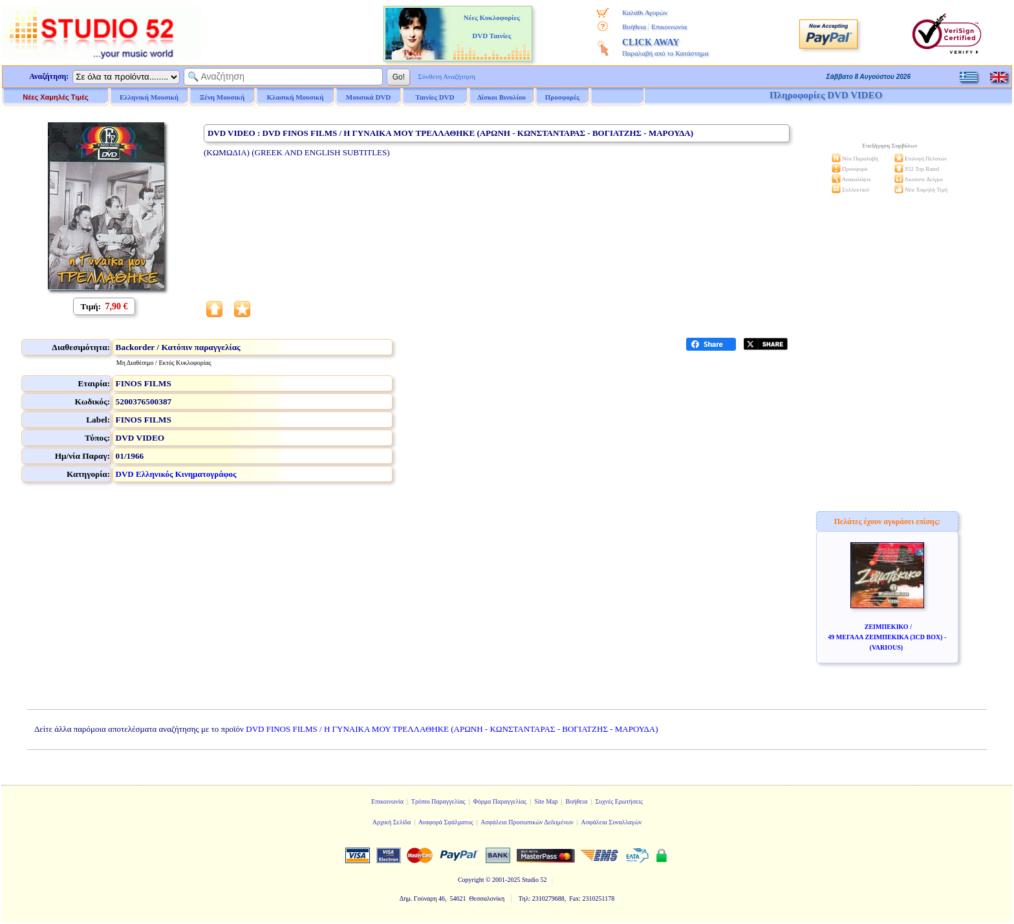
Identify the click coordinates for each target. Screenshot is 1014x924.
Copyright (471, 879)
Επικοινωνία (669, 26)
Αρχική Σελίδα (391, 822)
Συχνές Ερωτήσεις (619, 801)
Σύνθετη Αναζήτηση (446, 76)
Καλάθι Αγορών (644, 12)
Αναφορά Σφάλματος (445, 822)
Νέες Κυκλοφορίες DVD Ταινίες (492, 26)
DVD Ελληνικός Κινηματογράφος (176, 474)
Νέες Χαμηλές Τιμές (55, 97)
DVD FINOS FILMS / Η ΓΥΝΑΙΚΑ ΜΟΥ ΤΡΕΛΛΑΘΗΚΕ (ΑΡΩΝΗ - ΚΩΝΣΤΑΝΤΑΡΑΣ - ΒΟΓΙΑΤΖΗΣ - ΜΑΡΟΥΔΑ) (452, 729)
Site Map (545, 801)
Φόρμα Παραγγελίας (499, 801)
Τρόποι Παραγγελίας (438, 801)
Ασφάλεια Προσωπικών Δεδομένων (527, 822)
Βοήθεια (634, 26)
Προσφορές (562, 97)
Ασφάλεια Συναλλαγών (611, 822)
